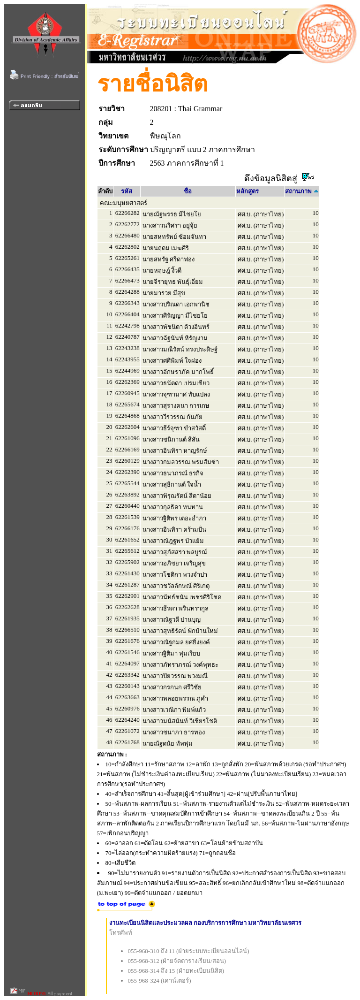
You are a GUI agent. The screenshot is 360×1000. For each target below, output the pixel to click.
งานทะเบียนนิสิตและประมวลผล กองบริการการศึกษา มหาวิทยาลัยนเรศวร (205, 922)
